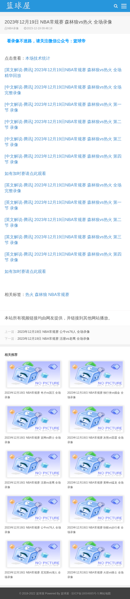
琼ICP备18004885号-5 (85, 593)
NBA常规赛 (58, 294)
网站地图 (105, 593)
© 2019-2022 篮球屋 (31, 593)
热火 (29, 294)
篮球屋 (65, 593)
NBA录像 (13, 28)
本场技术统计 (37, 58)
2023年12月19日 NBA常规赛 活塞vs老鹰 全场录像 (53, 338)
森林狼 (41, 294)
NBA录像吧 (23, 7)
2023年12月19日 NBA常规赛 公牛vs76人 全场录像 (53, 331)
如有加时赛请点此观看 (25, 173)
